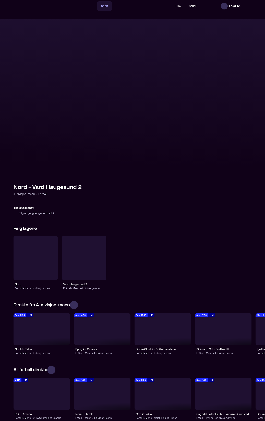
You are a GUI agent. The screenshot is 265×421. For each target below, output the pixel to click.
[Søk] (81, 6)
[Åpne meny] (246, 6)
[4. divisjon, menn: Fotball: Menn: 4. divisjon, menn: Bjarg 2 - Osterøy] (102, 263)
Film (167, 6)
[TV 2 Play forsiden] (39, 6)
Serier (182, 6)
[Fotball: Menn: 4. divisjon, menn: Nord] (36, 192)
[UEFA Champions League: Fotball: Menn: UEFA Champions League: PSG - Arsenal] (42, 328)
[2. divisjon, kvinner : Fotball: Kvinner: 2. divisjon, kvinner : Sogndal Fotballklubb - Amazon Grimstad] (223, 328)
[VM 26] (131, 6)
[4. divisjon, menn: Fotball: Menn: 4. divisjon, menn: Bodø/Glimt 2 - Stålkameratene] (163, 263)
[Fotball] (42, 389)
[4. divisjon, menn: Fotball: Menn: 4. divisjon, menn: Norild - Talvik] (42, 263)
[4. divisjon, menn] (102, 389)
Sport (94, 6)
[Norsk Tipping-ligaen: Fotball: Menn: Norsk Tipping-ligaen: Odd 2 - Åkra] (163, 328)
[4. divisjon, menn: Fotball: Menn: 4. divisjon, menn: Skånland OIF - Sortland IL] (223, 263)
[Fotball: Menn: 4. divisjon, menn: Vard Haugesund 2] (84, 192)
